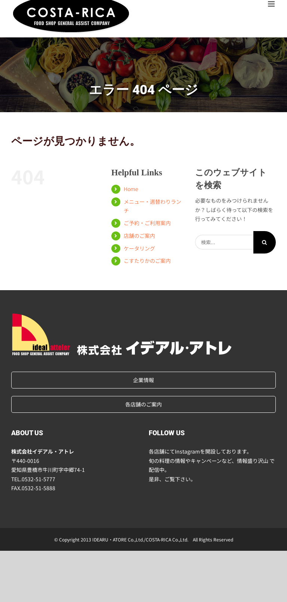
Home (131, 189)
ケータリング (139, 248)
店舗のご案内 (139, 235)
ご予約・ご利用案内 (147, 223)
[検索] (264, 242)
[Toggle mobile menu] (272, 4)
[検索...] (224, 242)
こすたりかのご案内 (147, 260)
